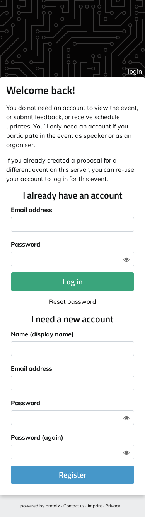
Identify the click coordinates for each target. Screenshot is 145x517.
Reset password (72, 301)
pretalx (53, 505)
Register (72, 475)
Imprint (95, 505)
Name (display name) (42, 334)
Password (25, 244)
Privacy (113, 505)
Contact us (73, 505)
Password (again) (37, 437)
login (135, 71)
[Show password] (126, 259)
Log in (73, 282)
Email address (31, 210)
